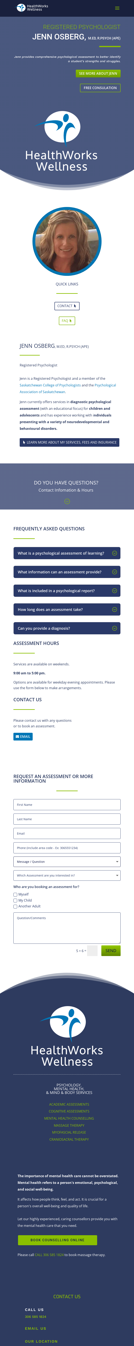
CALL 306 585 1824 (49, 1255)
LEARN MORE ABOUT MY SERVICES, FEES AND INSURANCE (72, 442)
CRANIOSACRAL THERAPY (69, 1139)
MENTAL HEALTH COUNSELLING (69, 1118)
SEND (111, 950)
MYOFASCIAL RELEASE (69, 1132)
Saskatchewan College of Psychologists (50, 385)
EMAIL (25, 736)
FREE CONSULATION (100, 88)
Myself (20, 894)
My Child (22, 900)
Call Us (34, 1309)
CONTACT (64, 306)
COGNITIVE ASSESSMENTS (69, 1111)
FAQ (65, 320)
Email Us (35, 1328)
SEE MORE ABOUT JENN (98, 73)
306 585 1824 (35, 1317)
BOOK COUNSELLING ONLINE (58, 1240)
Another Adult (27, 906)
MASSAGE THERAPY (69, 1125)
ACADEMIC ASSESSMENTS (69, 1104)
